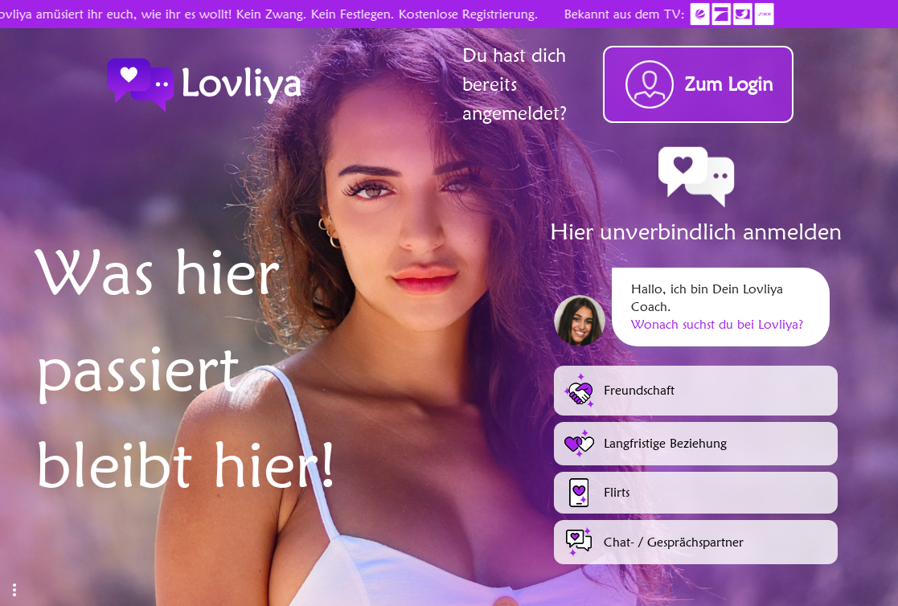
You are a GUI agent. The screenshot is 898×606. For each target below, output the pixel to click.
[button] (14, 589)
